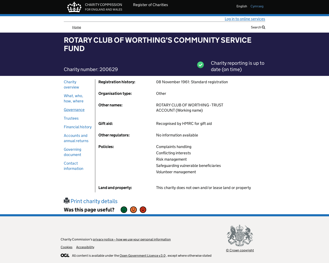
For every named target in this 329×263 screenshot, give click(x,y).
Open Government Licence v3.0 (143, 256)
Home (76, 27)
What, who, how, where (74, 98)
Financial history (78, 126)
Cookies (66, 247)
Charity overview (71, 84)
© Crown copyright (240, 250)
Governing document (72, 152)
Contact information (73, 166)
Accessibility (85, 247)
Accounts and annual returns (76, 138)
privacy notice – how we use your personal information (132, 239)
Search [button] (258, 27)
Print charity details (91, 201)
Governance (74, 109)
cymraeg (257, 6)
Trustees (71, 118)
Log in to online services (245, 18)
